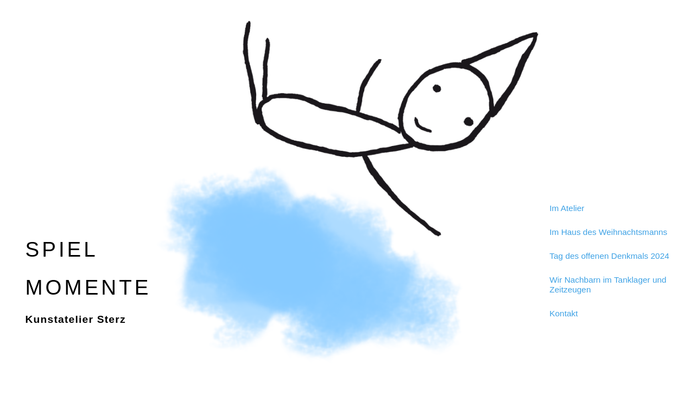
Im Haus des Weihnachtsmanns (608, 232)
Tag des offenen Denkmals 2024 (609, 255)
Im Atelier (566, 208)
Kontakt (563, 313)
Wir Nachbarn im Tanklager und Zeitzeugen (607, 284)
